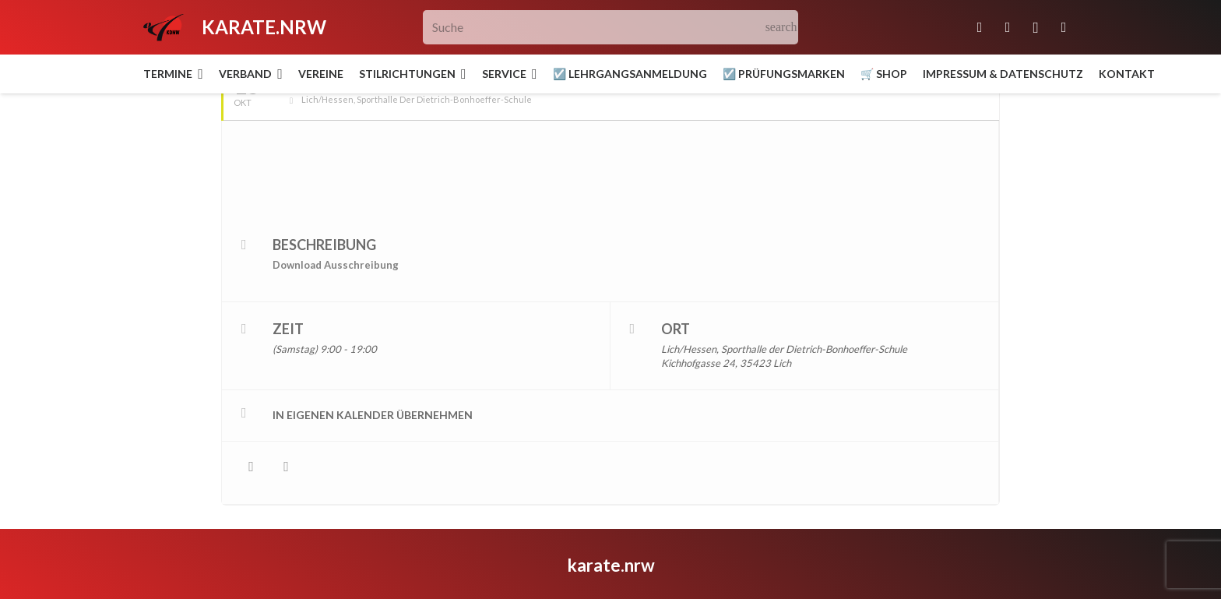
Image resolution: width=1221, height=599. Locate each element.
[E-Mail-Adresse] (980, 27)
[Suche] (611, 27)
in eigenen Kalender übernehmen (373, 372)
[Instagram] (1036, 27)
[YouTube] (1064, 27)
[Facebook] (1008, 27)
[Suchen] (781, 27)
